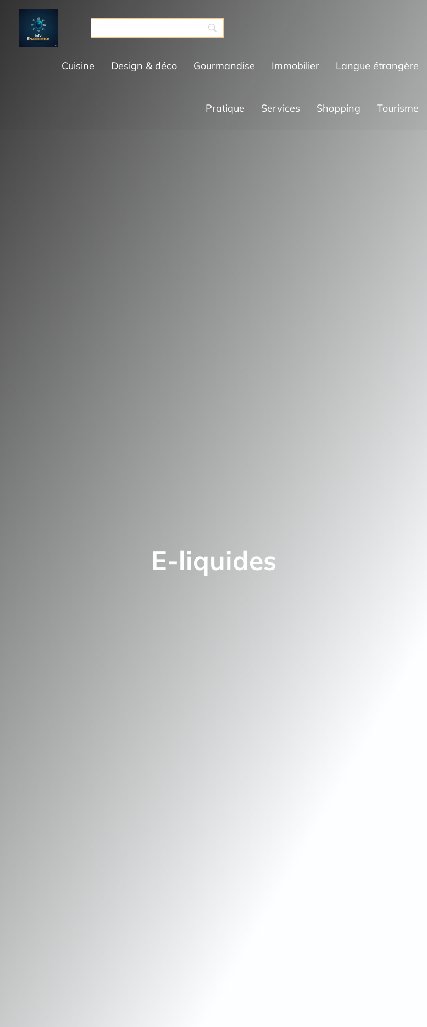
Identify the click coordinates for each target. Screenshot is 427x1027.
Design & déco (144, 65)
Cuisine (78, 65)
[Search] (157, 28)
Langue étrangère (377, 65)
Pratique (225, 108)
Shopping (339, 108)
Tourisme (398, 108)
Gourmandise (224, 65)
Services (280, 108)
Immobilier (295, 65)
